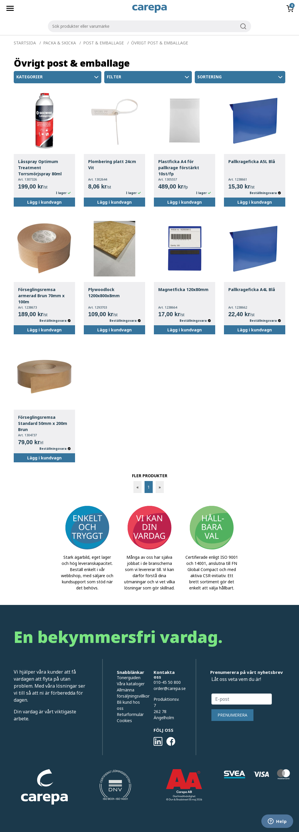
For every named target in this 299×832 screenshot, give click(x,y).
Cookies (124, 720)
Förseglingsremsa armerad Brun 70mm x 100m (41, 296)
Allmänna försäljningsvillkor (131, 693)
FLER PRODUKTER (149, 475)
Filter (148, 77)
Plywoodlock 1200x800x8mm (104, 292)
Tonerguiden (128, 677)
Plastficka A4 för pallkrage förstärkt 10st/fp (178, 168)
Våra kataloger (131, 683)
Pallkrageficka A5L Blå (251, 161)
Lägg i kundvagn (44, 202)
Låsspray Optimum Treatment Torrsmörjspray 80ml (40, 168)
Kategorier (58, 77)
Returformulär (130, 714)
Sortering (240, 77)
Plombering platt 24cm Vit (112, 164)
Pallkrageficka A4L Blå (251, 289)
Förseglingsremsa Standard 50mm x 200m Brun (42, 423)
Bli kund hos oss (128, 705)
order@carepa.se (170, 688)
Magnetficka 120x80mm (183, 289)
